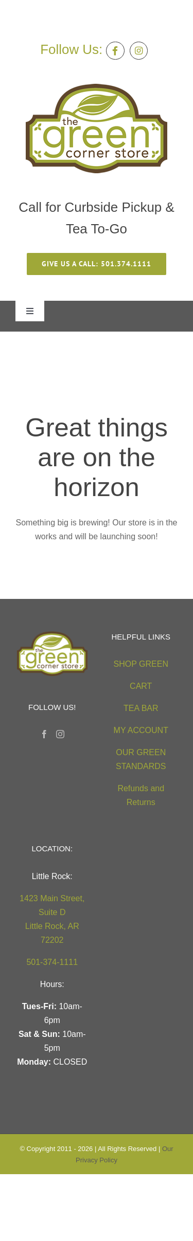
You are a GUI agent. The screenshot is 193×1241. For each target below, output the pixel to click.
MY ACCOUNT (141, 730)
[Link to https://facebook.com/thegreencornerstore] (115, 51)
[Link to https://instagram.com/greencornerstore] (139, 51)
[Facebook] (44, 734)
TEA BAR (141, 708)
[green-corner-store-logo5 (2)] (96, 87)
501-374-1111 (52, 962)
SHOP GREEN (141, 664)
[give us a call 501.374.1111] (96, 264)
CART (141, 686)
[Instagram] (60, 734)
